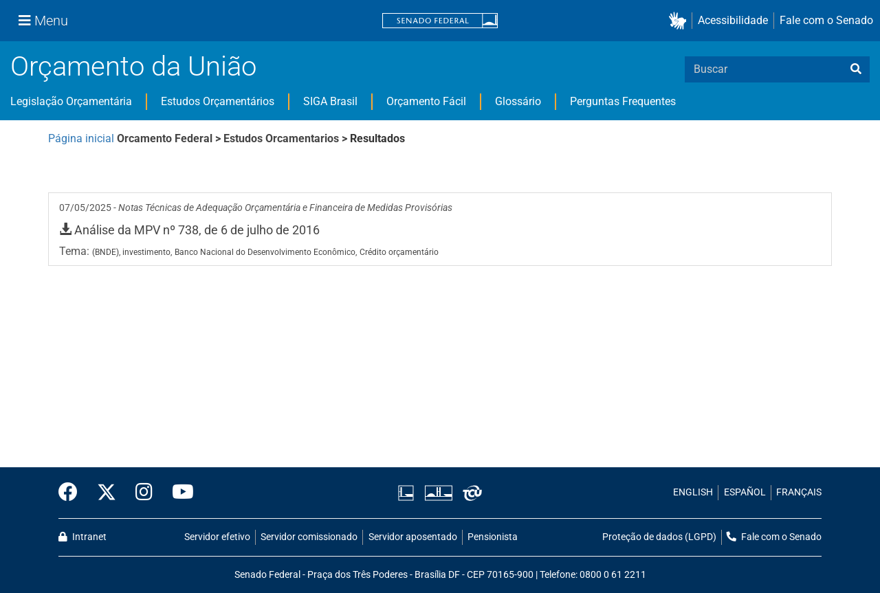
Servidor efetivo (217, 537)
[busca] (856, 69)
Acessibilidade (733, 20)
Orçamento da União (133, 66)
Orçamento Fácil (426, 101)
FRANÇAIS (799, 492)
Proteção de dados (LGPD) (659, 537)
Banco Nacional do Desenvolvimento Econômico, (266, 252)
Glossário (518, 101)
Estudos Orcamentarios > (286, 138)
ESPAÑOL (745, 492)
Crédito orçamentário (399, 252)
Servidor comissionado (309, 537)
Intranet (82, 537)
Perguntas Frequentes (623, 101)
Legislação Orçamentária (71, 101)
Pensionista (493, 537)
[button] (680, 21)
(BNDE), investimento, (132, 252)
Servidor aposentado (412, 537)
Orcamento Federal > (170, 138)
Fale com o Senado (826, 20)
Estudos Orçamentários (217, 101)
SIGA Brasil (330, 101)
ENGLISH (693, 492)
